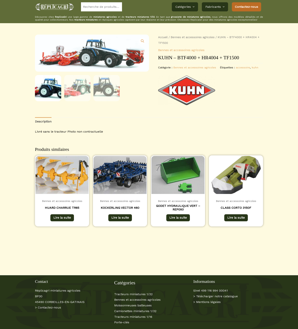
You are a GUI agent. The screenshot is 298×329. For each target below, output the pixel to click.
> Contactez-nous (48, 307)
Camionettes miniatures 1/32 (135, 311)
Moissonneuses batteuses (133, 305)
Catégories (186, 6)
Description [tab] (43, 121)
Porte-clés (121, 322)
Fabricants (215, 6)
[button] (194, 6)
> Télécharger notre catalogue (215, 296)
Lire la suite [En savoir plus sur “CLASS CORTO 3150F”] (236, 217)
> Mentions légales (207, 302)
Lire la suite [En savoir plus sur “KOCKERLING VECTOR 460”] (120, 217)
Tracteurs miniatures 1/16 (133, 317)
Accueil (163, 37)
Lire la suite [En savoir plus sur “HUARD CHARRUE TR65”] (62, 217)
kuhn (255, 67)
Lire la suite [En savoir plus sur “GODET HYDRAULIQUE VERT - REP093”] (178, 217)
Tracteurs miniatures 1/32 (133, 294)
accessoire (243, 67)
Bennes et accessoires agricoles (193, 37)
